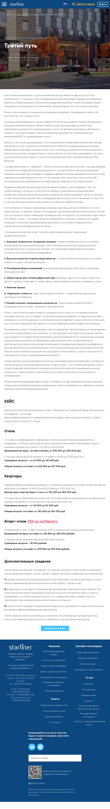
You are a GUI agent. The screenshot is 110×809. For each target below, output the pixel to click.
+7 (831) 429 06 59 (21, 700)
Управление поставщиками (53, 677)
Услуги (55, 698)
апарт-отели (13, 57)
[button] (4, 4)
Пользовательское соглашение (89, 715)
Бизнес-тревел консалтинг (53, 671)
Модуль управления (88, 658)
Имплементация (88, 664)
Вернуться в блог (55, 628)
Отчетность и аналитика (53, 660)
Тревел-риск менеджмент (53, 666)
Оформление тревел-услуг (54, 705)
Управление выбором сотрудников (53, 683)
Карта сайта (37, 783)
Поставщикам (88, 689)
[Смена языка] (66, 4)
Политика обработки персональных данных (89, 707)
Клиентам (88, 684)
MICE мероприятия (54, 691)
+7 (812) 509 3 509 (20, 691)
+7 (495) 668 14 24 (25, 694)
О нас (89, 677)
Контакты (88, 701)
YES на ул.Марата (43, 521)
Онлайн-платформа (89, 646)
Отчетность (55, 722)
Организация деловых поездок (54, 653)
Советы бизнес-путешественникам (32, 15)
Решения (54, 646)
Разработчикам (88, 695)
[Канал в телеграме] (40, 747)
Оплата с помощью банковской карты (89, 723)
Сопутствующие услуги (54, 711)
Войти (102, 4)
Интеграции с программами (89, 669)
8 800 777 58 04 (85, 4)
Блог (9, 15)
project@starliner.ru (20, 668)
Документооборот (54, 717)
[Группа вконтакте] (32, 747)
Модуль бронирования (88, 652)
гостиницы (32, 57)
